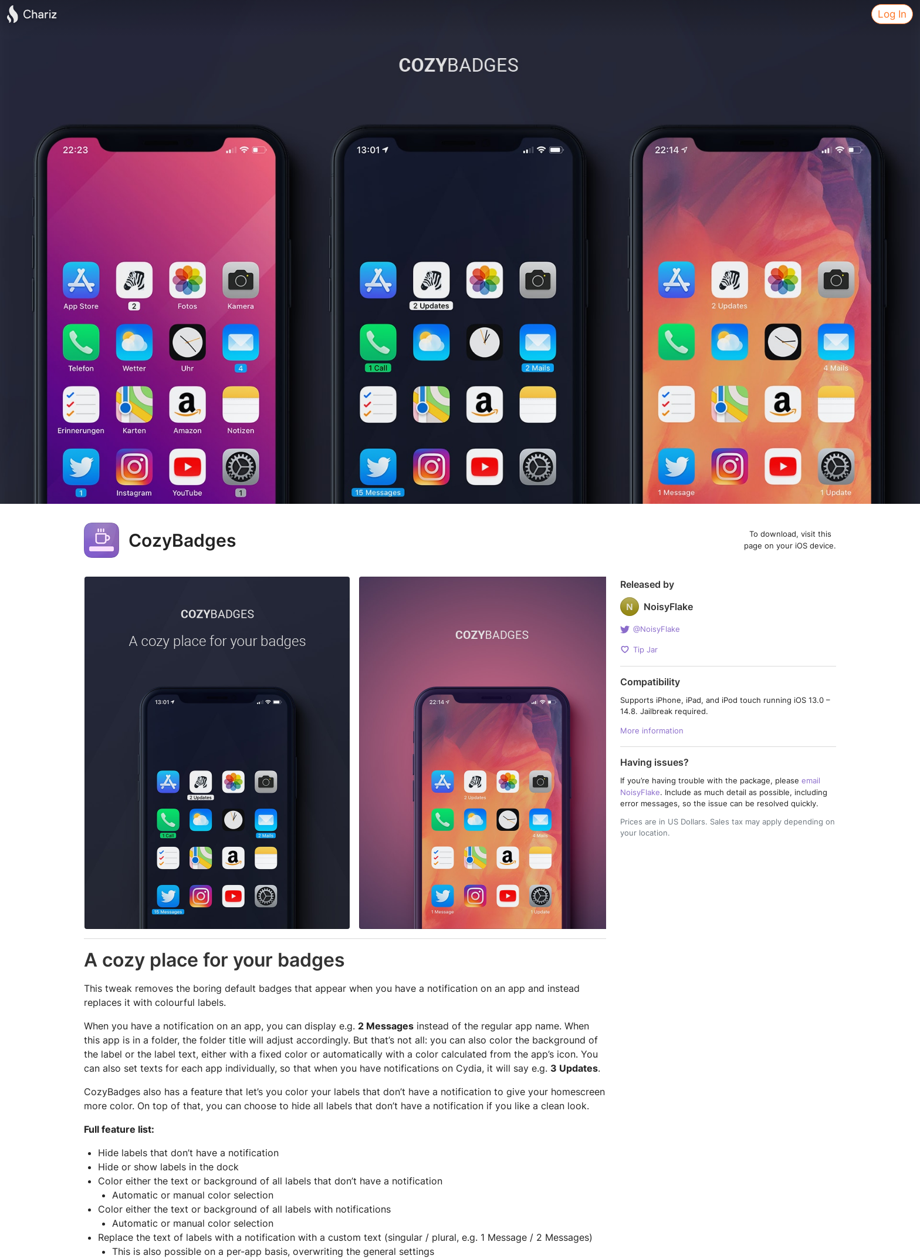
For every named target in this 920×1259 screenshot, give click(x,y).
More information (652, 730)
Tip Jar (639, 649)
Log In (892, 14)
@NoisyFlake (650, 632)
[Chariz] (31, 14)
